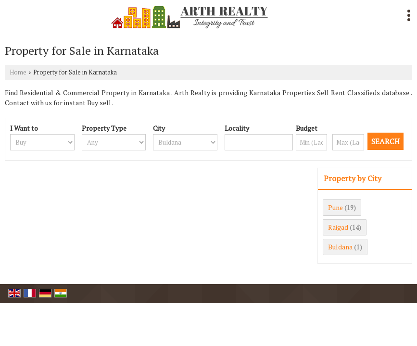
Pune (335, 207)
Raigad (338, 227)
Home (18, 72)
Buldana (340, 246)
